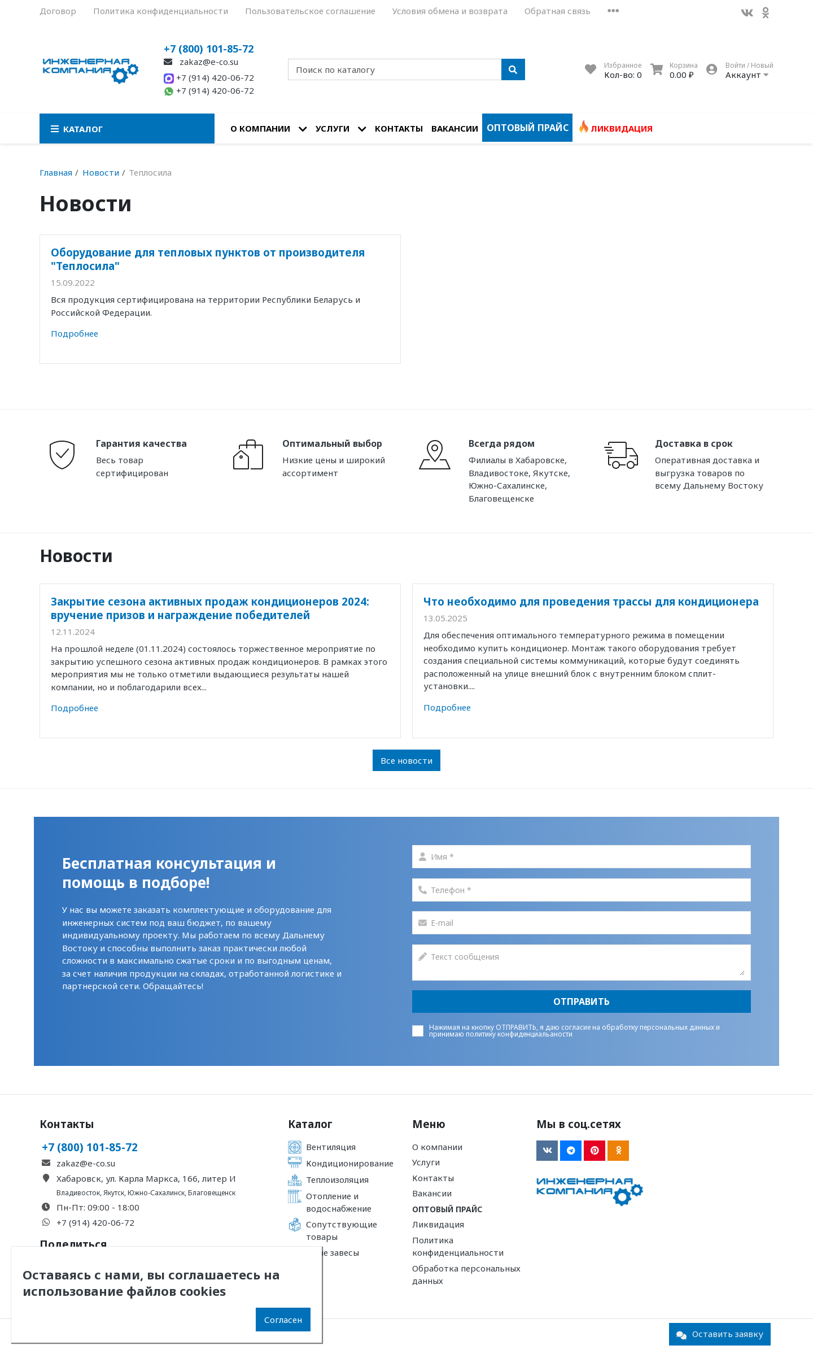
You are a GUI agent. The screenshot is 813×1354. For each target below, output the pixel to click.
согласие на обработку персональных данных (637, 1027)
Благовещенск (211, 1193)
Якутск (113, 1193)
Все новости (406, 760)
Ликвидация (622, 128)
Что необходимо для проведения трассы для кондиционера (591, 601)
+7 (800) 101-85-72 (208, 48)
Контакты (399, 128)
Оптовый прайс (528, 127)
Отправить (581, 1001)
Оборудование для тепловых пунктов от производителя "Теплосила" (208, 259)
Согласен (283, 1319)
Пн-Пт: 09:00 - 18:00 (97, 1207)
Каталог (310, 1124)
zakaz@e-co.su (201, 61)
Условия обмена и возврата (450, 10)
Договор (58, 10)
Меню (428, 1124)
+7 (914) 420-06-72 (209, 77)
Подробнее (74, 333)
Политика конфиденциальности (160, 10)
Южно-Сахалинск (156, 1193)
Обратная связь (557, 10)
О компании (260, 128)
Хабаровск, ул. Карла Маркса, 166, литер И (146, 1178)
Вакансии (454, 128)
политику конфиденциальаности (519, 1034)
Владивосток (78, 1193)
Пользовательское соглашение (310, 10)
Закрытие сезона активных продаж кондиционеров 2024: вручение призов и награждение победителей (210, 608)
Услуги (332, 128)
